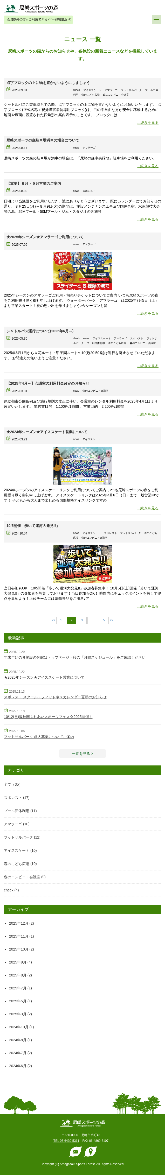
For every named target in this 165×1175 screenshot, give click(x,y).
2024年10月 (19, 1027)
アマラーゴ (13, 824)
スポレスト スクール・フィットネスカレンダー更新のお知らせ (55, 697)
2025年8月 (17, 975)
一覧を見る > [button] (82, 753)
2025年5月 (17, 1001)
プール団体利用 (16, 811)
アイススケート (16, 850)
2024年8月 (17, 1040)
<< (54, 620)
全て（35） (13, 784)
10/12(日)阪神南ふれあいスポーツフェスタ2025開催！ (48, 717)
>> (111, 620)
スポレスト (13, 798)
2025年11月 (19, 936)
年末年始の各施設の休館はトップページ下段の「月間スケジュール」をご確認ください (75, 657)
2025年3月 (17, 1014)
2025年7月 (17, 988)
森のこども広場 (16, 864)
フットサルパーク (18, 837)
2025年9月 (17, 962)
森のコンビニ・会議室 (22, 877)
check (8, 890)
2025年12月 (19, 923)
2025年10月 (19, 949)
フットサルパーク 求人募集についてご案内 (39, 737)
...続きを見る (148, 123)
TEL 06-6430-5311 (66, 1141)
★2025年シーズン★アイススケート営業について (44, 677)
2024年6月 (17, 1066)
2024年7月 (17, 1053)
